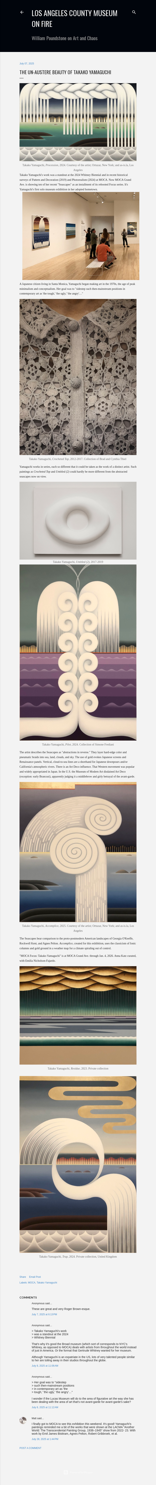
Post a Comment (30, 1448)
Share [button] (23, 1277)
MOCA (31, 1282)
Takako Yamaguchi (47, 1282)
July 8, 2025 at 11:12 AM (45, 1407)
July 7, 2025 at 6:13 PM (44, 1314)
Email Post (35, 1277)
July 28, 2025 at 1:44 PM (45, 1439)
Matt (34, 1418)
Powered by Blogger (78, 1472)
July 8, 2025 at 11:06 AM (45, 1365)
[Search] (134, 11)
